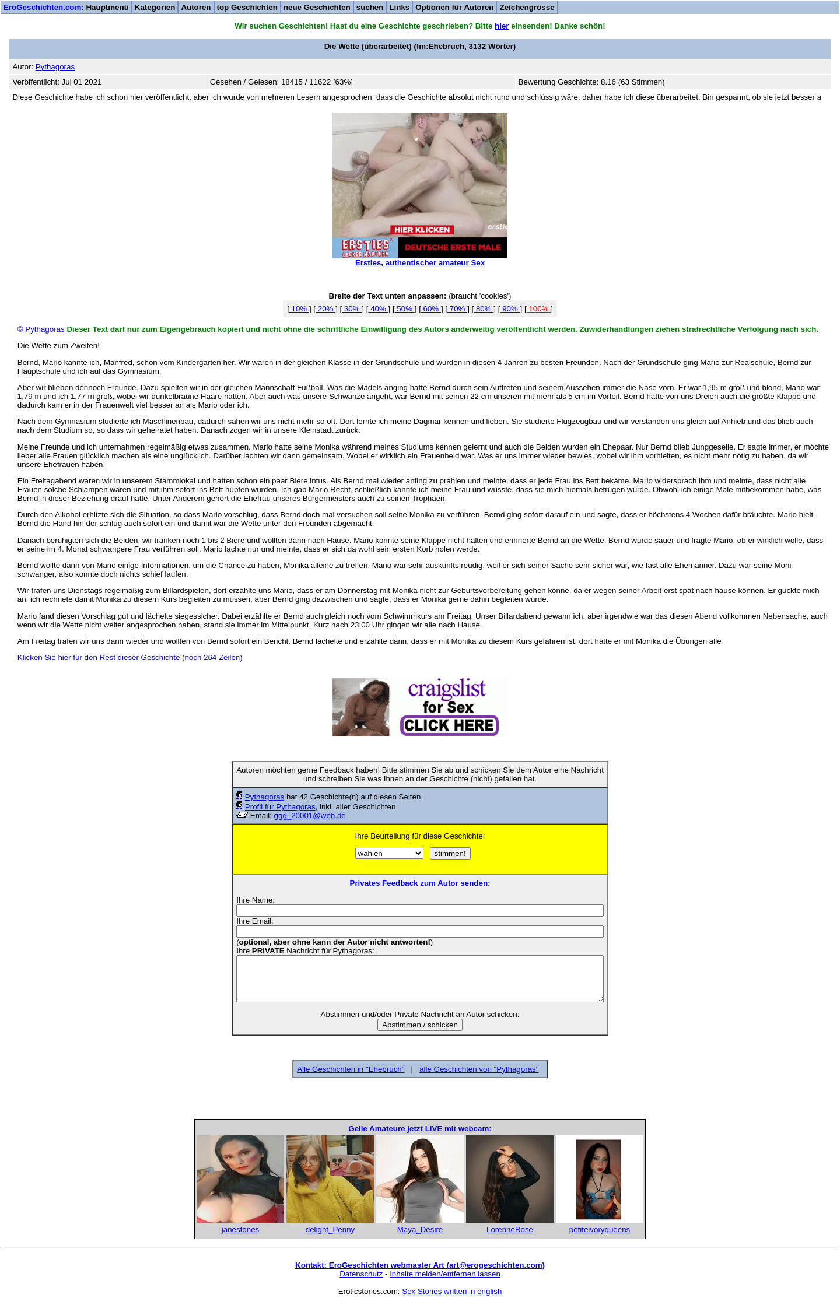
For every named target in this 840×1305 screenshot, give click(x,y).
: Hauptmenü (66, 7)
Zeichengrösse (526, 7)
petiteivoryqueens (599, 1229)
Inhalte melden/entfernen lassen (445, 1273)
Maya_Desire (420, 1229)
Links (399, 7)
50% (405, 308)
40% (378, 308)
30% (352, 308)
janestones (240, 1229)
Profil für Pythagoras (280, 806)
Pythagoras (264, 796)
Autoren (196, 7)
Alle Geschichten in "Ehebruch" (350, 1069)
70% (457, 308)
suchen (370, 7)
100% (539, 308)
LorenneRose (510, 1229)
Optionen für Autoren (454, 7)
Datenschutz (361, 1273)
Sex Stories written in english (452, 1291)
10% (299, 308)
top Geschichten (247, 7)
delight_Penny (330, 1229)
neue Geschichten (317, 7)
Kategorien (155, 7)
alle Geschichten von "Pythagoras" (478, 1069)
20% (325, 308)
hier (502, 26)
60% (431, 308)
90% (510, 308)
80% (484, 308)
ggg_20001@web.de (310, 815)
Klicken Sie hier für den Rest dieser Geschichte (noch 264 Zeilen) (130, 657)
